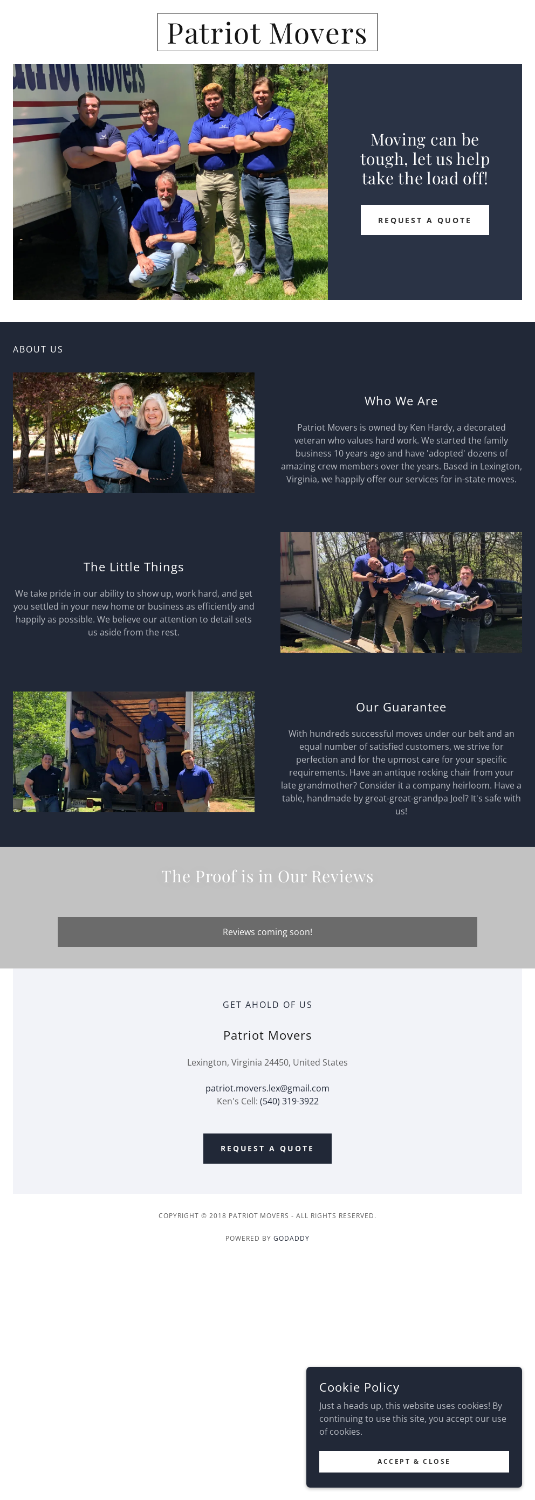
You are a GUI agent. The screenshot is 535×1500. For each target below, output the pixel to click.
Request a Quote (425, 220)
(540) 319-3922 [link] (289, 1101)
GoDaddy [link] (291, 1238)
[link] (267, 40)
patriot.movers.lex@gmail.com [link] (267, 1088)
